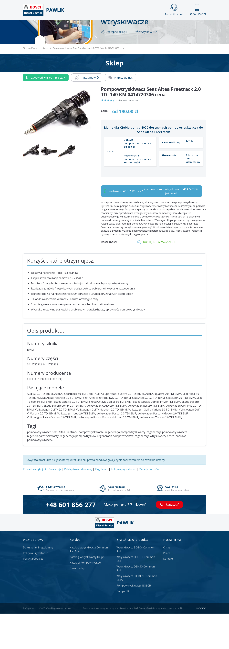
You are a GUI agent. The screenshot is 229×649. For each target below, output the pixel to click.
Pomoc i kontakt (174, 10)
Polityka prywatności (123, 504)
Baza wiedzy (77, 603)
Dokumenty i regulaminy (38, 583)
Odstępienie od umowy (78, 504)
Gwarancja (55, 504)
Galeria (102, 26)
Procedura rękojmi (34, 504)
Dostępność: (109, 277)
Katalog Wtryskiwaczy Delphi (87, 592)
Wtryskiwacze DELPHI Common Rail (135, 594)
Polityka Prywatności (35, 588)
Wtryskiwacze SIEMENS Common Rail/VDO (136, 613)
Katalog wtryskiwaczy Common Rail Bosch (89, 585)
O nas (166, 583)
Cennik (136, 26)
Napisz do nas (120, 113)
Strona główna (78, 26)
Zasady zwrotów (149, 504)
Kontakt (155, 26)
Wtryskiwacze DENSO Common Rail (135, 604)
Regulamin (101, 504)
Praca (119, 26)
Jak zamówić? (87, 113)
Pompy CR (122, 626)
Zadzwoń (45, 113)
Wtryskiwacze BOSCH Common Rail (135, 585)
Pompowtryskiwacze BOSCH (133, 621)
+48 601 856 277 (197, 10)
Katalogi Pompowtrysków (85, 598)
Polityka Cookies (33, 594)
